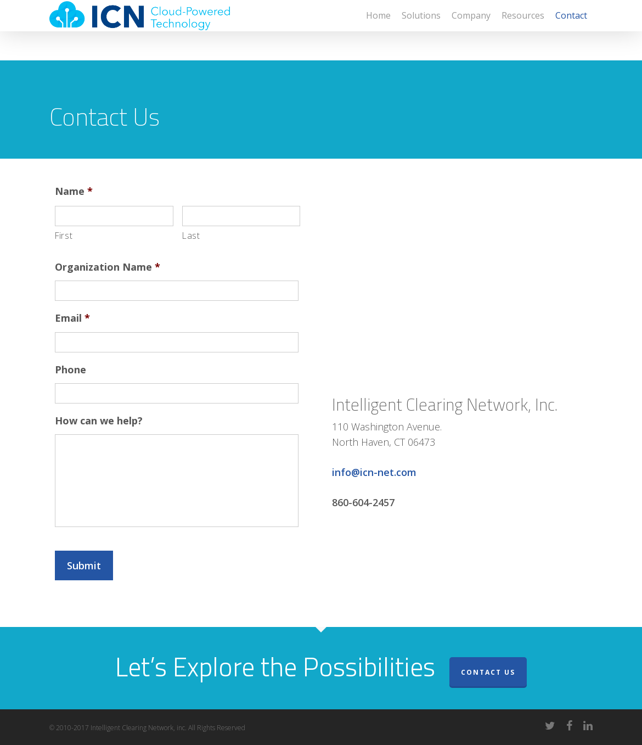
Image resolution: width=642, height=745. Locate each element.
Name (74, 191)
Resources (523, 30)
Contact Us (488, 672)
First (63, 235)
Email (72, 318)
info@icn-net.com (374, 472)
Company (471, 30)
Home (378, 30)
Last (191, 235)
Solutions (421, 30)
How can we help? (99, 420)
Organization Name (107, 267)
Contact (571, 30)
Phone (70, 369)
